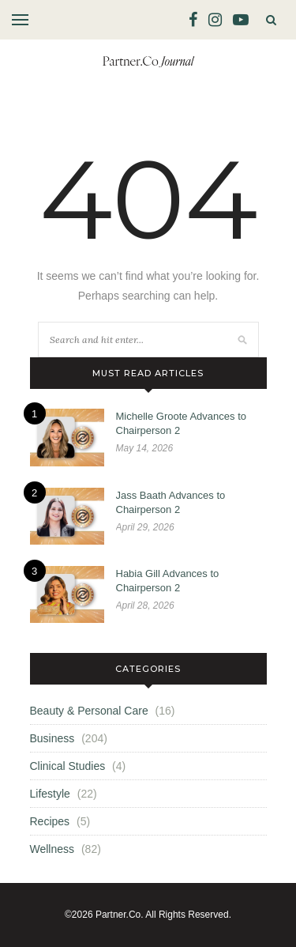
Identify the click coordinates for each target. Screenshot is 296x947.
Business (52, 738)
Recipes (50, 821)
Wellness (52, 849)
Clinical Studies (68, 766)
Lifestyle (50, 793)
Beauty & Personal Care (89, 710)
